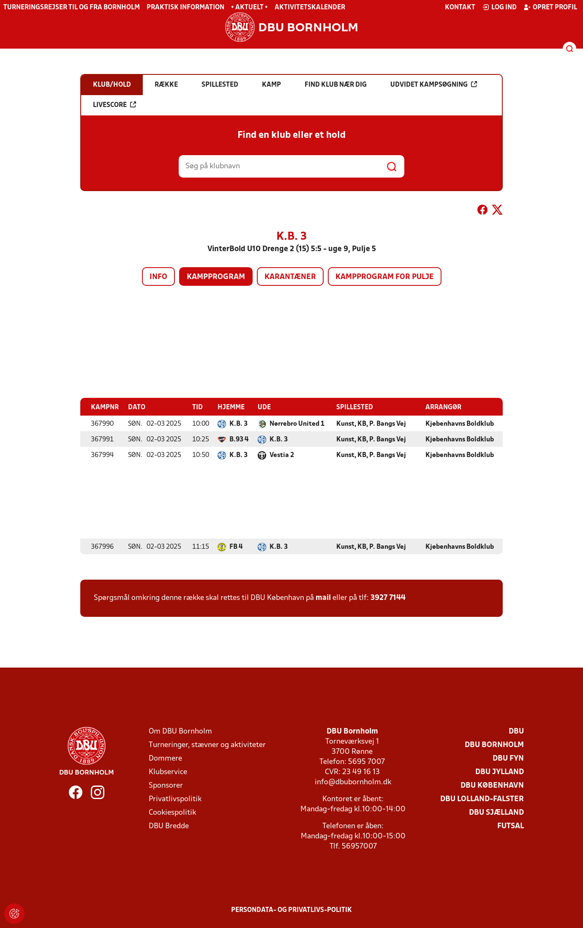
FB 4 (235, 547)
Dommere (165, 758)
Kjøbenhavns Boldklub (459, 424)
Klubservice (168, 771)
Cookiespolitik (172, 812)
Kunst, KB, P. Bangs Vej (371, 424)
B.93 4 (238, 439)
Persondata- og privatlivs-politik (291, 910)
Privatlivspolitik (175, 798)
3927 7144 (388, 597)
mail (323, 597)
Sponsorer (166, 785)
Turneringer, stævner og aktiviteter (207, 744)
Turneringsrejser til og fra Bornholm (71, 8)
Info (158, 277)
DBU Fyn (508, 758)
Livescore (114, 104)
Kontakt (460, 8)
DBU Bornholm (494, 744)
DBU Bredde (169, 825)
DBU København (492, 785)
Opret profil (550, 7)
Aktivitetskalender (310, 8)
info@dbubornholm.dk (353, 782)
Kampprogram (216, 277)
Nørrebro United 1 (297, 424)
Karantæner (290, 277)
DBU (516, 731)
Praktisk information (185, 8)
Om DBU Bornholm (180, 731)
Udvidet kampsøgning (433, 84)
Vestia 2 (282, 455)
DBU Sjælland (496, 812)
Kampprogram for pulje (384, 277)
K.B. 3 (238, 424)
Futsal (510, 825)
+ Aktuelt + (249, 8)
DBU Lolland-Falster (482, 798)
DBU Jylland (499, 771)
